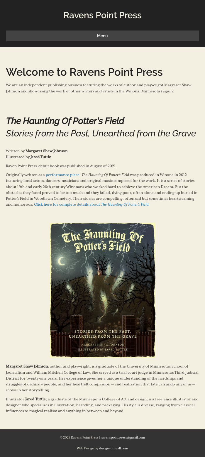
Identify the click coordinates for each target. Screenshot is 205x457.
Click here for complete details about (92, 204)
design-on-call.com (113, 448)
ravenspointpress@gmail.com (123, 437)
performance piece (62, 175)
